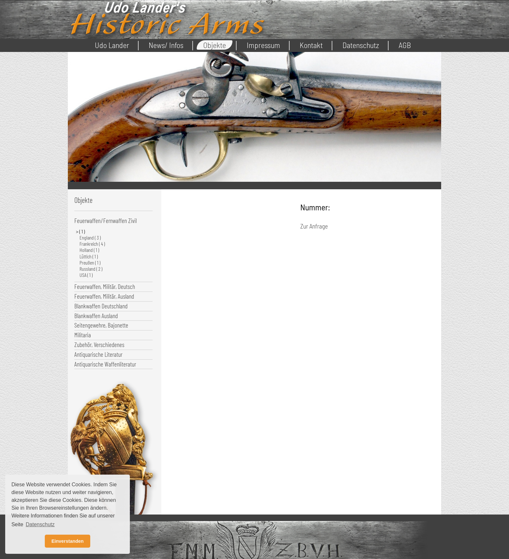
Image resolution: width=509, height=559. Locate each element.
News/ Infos (166, 45)
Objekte (214, 45)
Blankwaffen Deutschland (101, 306)
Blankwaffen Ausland (96, 315)
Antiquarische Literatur (98, 354)
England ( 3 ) (90, 237)
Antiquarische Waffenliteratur (105, 364)
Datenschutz (360, 45)
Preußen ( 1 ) (90, 262)
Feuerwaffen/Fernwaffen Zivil (105, 220)
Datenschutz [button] (40, 524)
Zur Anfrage (314, 226)
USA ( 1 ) (86, 275)
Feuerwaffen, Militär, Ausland (104, 296)
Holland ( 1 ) (89, 250)
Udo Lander (112, 45)
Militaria (82, 335)
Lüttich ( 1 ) (89, 256)
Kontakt (311, 45)
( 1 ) (82, 231)
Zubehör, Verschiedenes (99, 344)
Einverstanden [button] (67, 541)
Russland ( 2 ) (91, 269)
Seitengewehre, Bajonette (101, 325)
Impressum (263, 45)
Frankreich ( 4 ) (92, 244)
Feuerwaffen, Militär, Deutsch (104, 286)
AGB (405, 45)
